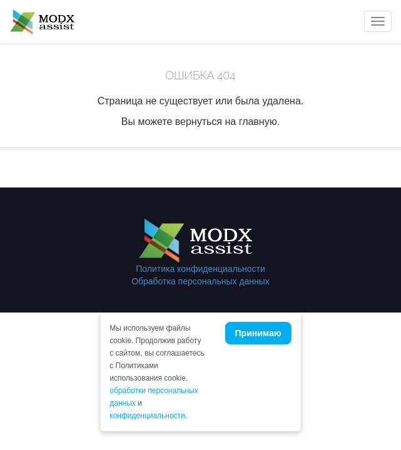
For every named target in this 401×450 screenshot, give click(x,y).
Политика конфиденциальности (200, 269)
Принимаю (258, 333)
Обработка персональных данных (200, 281)
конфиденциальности (147, 415)
